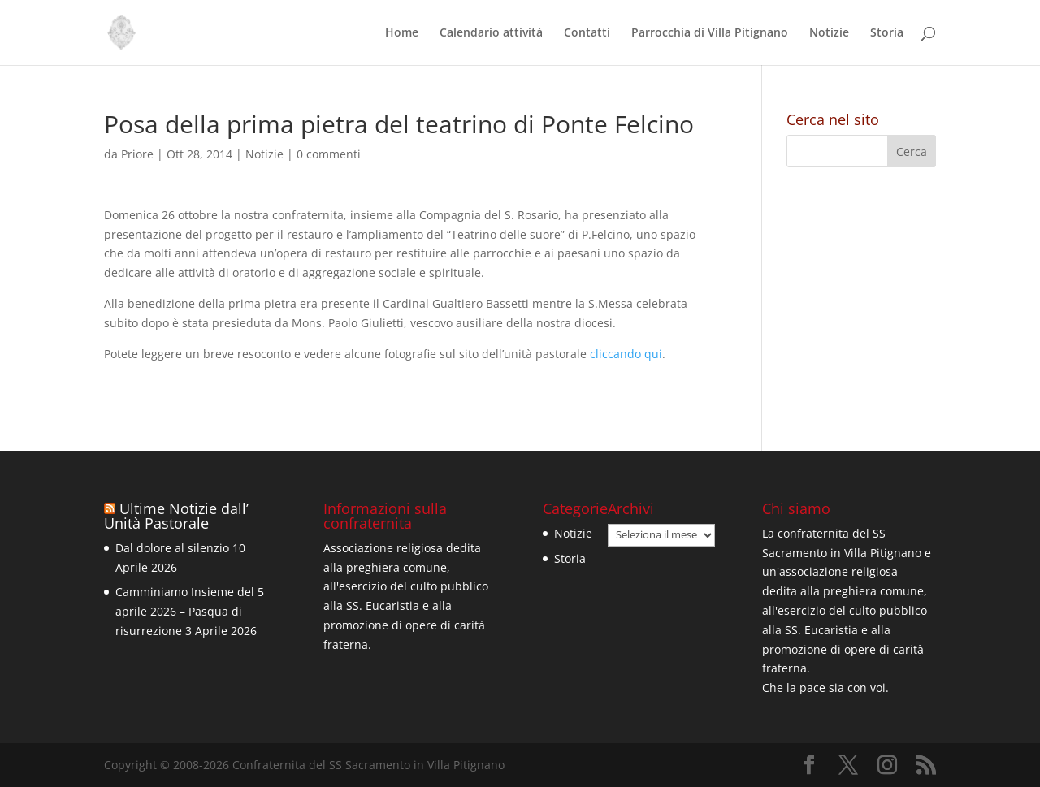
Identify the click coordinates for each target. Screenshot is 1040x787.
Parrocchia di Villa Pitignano (709, 33)
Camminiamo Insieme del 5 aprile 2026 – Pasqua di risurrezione (189, 611)
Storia (887, 33)
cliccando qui (626, 353)
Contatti (587, 33)
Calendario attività (491, 33)
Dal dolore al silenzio (172, 548)
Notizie (829, 33)
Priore (137, 154)
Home (401, 33)
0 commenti (329, 154)
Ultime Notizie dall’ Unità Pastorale (176, 516)
